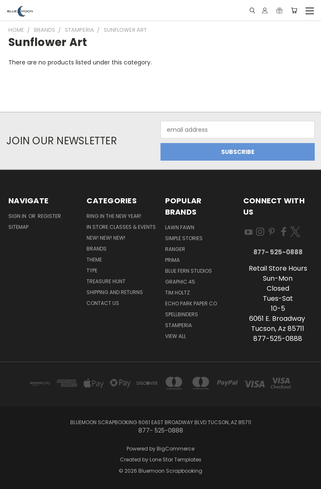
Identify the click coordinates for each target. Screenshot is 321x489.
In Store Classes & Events (121, 226)
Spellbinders (181, 314)
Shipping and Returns (115, 292)
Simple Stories (184, 238)
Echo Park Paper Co (191, 303)
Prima (172, 260)
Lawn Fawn (179, 227)
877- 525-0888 (278, 252)
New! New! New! (106, 237)
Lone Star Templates (175, 459)
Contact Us (103, 303)
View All (175, 336)
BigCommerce (175, 448)
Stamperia (178, 325)
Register (49, 216)
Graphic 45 (180, 281)
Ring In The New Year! (114, 216)
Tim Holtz (177, 292)
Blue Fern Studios (188, 270)
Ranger (175, 249)
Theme (94, 259)
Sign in (18, 216)
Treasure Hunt (106, 281)
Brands (97, 248)
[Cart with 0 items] (294, 10)
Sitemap (18, 226)
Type (92, 270)
